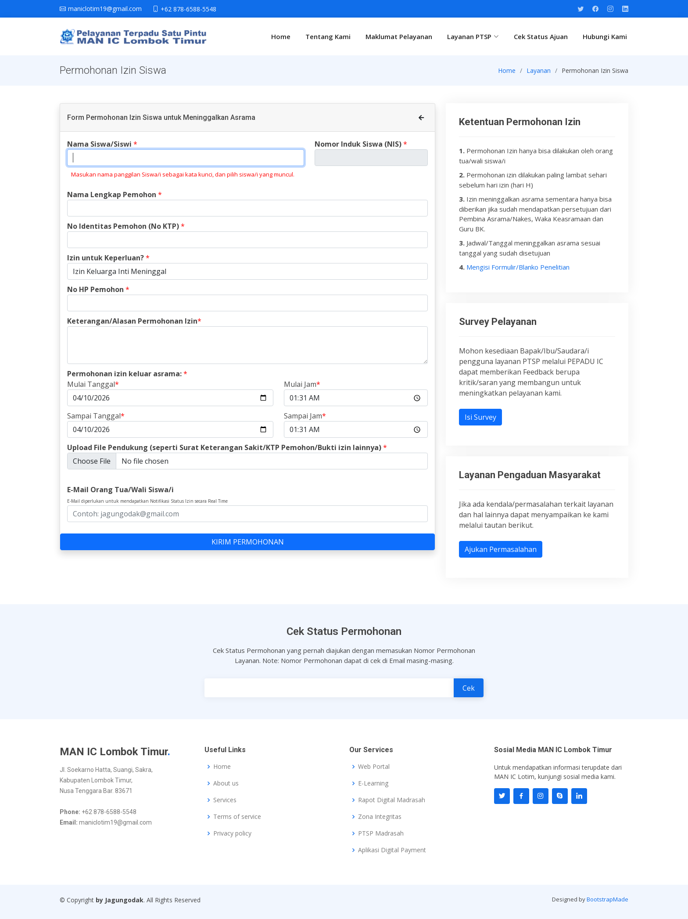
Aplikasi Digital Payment (392, 850)
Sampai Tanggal (96, 421)
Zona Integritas (379, 817)
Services (224, 800)
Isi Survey (480, 422)
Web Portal (374, 767)
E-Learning (373, 783)
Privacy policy (232, 833)
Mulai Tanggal (93, 389)
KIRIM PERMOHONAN (247, 547)
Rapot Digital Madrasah (391, 800)
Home (280, 36)
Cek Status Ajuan (541, 36)
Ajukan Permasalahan (501, 554)
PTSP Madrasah (381, 833)
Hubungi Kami (605, 36)
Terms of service (237, 817)
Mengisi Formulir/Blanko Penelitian (518, 271)
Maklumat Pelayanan (399, 36)
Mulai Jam (302, 389)
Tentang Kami (328, 36)
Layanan (539, 75)
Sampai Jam (305, 421)
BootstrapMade (607, 899)
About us (226, 783)
